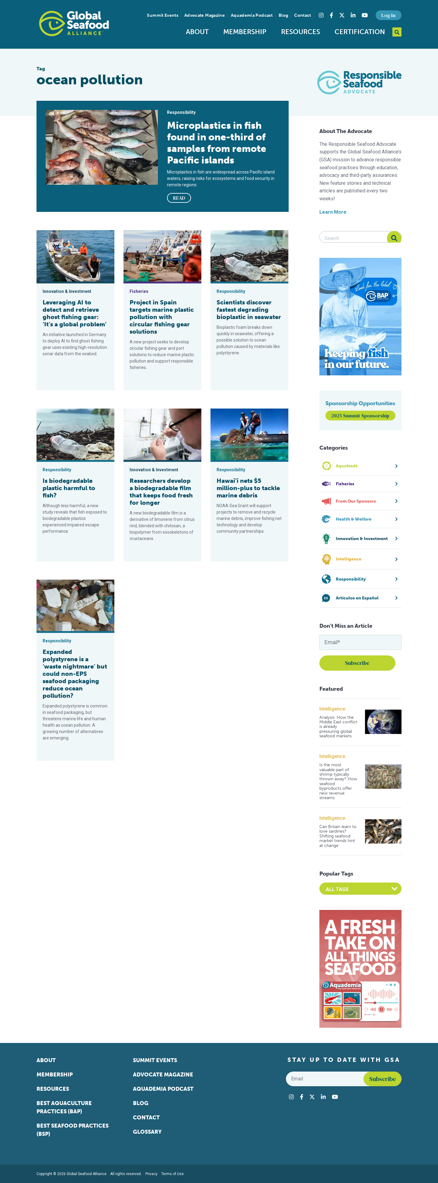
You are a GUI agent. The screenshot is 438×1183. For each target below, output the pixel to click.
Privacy (151, 1174)
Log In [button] (388, 15)
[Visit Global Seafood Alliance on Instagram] (321, 15)
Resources (300, 32)
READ (179, 198)
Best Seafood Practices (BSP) (72, 1129)
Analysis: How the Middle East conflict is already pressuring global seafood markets (338, 727)
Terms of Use (172, 1174)
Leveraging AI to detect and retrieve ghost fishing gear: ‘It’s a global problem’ (74, 313)
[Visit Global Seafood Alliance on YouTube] (365, 15)
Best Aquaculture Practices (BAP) (64, 1107)
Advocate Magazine (204, 15)
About (197, 32)
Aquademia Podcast (252, 15)
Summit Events (162, 15)
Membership (244, 32)
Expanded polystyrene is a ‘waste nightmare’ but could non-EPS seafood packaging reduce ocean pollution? (75, 673)
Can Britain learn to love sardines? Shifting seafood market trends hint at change (337, 836)
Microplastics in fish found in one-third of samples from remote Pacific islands (216, 143)
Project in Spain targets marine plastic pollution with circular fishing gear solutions (162, 317)
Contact (302, 15)
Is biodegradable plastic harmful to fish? (69, 488)
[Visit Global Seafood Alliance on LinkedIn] (353, 15)
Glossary (147, 1132)
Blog (283, 15)
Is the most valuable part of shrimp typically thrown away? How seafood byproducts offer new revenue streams (338, 781)
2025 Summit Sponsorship (360, 415)
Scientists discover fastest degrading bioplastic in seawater (249, 310)
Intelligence (332, 709)
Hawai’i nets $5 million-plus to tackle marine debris (248, 488)
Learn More (332, 212)
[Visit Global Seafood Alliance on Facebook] (331, 15)
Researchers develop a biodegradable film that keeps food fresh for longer (161, 491)
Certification (360, 32)
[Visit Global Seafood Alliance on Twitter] (342, 15)
